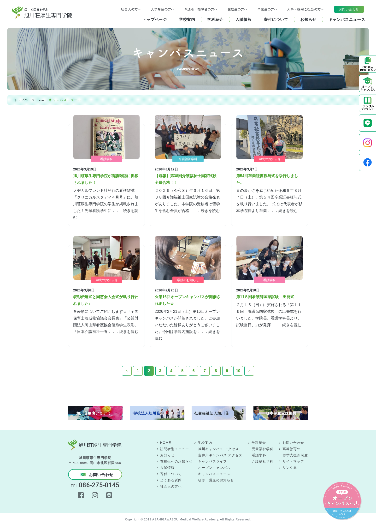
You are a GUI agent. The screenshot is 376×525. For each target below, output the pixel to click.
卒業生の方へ (268, 9)
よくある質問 (171, 480)
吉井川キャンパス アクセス (220, 455)
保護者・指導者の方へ (201, 9)
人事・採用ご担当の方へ (305, 9)
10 (238, 371)
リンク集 (289, 468)
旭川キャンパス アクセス (218, 449)
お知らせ (167, 455)
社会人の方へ (131, 9)
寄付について (171, 474)
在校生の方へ (238, 9)
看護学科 (259, 455)
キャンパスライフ (212, 461)
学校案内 (205, 443)
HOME (165, 443)
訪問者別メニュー (174, 449)
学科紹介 (259, 443)
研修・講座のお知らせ (216, 480)
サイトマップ (293, 461)
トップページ (24, 100)
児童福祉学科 (262, 449)
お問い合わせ (349, 9)
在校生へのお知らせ (176, 461)
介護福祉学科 (262, 461)
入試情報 (167, 468)
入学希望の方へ (163, 9)
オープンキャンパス (214, 468)
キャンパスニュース (214, 474)
